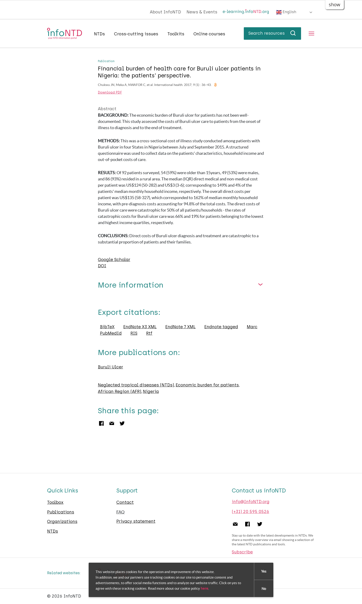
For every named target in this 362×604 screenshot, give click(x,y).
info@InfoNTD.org (250, 501)
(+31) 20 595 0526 (250, 511)
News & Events (202, 12)
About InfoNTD (165, 12)
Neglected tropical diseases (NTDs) (136, 385)
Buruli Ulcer (110, 367)
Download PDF (110, 92)
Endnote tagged (221, 326)
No (264, 589)
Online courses (209, 33)
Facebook (101, 423)
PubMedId (111, 333)
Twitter (122, 423)
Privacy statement (135, 521)
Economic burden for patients (207, 385)
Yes (263, 572)
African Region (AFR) (119, 391)
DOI (102, 265)
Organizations (62, 521)
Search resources (272, 33)
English (286, 12)
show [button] (334, 4)
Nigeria (151, 391)
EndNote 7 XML (180, 326)
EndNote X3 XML (140, 326)
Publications (60, 512)
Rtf (149, 333)
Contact (125, 502)
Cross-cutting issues (136, 33)
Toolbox (55, 502)
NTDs (99, 33)
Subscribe (242, 552)
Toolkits (175, 33)
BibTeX (107, 326)
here (204, 589)
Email (111, 423)
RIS (133, 333)
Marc (252, 326)
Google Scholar (114, 259)
